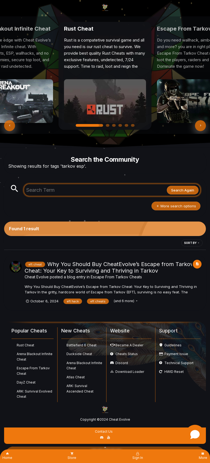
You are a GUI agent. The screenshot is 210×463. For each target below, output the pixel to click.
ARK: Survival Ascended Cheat (80, 388)
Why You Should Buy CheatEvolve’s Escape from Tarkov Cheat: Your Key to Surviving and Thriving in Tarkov (109, 267)
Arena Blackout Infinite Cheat (34, 356)
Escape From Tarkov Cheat (33, 371)
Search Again (182, 190)
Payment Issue (176, 354)
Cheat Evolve (37, 277)
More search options (176, 206)
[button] (9, 125)
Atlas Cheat (75, 377)
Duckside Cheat (79, 354)
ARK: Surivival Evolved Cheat (34, 394)
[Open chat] (195, 434)
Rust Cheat (25, 345)
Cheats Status (126, 354)
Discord (121, 363)
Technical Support (179, 363)
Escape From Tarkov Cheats (116, 277)
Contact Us (104, 431)
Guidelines (173, 345)
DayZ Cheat (26, 382)
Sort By (192, 242)
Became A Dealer (129, 345)
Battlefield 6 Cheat (81, 345)
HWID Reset (174, 372)
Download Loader (129, 372)
